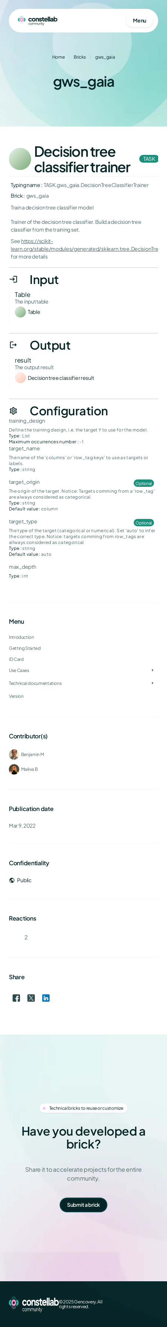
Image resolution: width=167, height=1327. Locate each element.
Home (58, 57)
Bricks (80, 57)
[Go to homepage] (37, 20)
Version (16, 696)
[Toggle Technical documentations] (152, 683)
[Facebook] (118, 1304)
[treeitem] (83, 659)
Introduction (21, 637)
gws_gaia (105, 57)
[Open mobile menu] (140, 20)
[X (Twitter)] (130, 1304)
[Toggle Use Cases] (152, 670)
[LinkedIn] (141, 1304)
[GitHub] (153, 1304)
